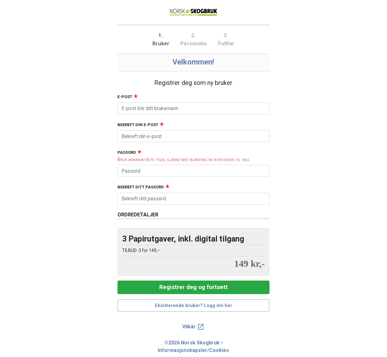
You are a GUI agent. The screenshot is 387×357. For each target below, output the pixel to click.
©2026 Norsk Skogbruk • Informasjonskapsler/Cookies (193, 346)
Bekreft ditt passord (140, 187)
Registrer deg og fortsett (193, 287)
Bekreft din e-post (137, 124)
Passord (126, 152)
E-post (124, 96)
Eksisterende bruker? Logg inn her (193, 305)
